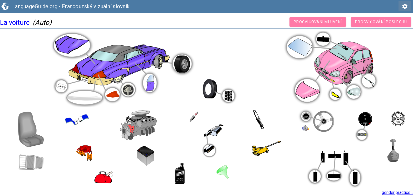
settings (405, 6)
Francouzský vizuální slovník (96, 6)
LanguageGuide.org (34, 6)
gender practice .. (397, 192)
